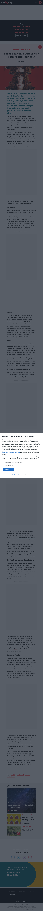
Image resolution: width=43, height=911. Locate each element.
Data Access (21, 474)
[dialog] (21, 455)
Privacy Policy (30, 474)
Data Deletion (13, 474)
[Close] (40, 436)
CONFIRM (8, 469)
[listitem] (21, 462)
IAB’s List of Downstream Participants (11, 452)
